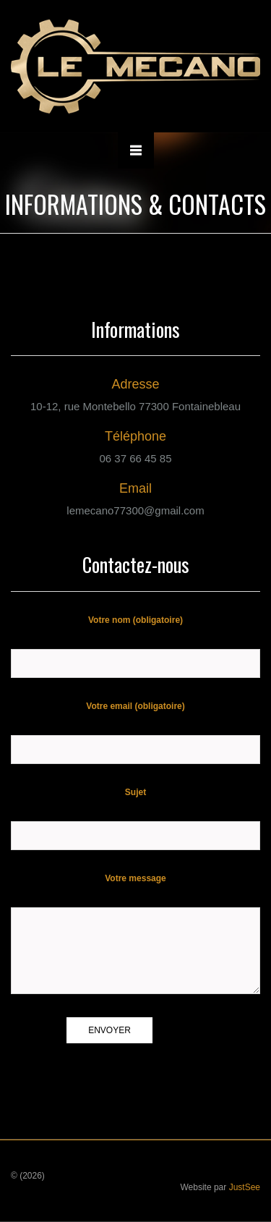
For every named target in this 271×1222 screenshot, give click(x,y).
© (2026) (28, 1176)
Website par (220, 1187)
